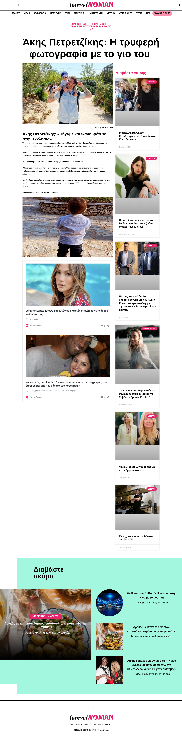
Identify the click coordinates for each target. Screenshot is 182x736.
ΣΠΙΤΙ (67, 13)
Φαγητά (53, 628)
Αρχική (76, 24)
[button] (179, 4)
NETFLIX (111, 13)
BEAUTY (16, 13)
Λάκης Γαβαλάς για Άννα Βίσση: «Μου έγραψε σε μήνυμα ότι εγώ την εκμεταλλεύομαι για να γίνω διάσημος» (151, 664)
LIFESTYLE (55, 13)
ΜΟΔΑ (27, 13)
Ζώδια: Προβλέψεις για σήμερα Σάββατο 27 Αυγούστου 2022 (62, 162)
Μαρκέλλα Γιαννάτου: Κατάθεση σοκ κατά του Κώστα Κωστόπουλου (137, 136)
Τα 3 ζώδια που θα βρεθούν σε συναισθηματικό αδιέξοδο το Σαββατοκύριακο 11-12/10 (137, 394)
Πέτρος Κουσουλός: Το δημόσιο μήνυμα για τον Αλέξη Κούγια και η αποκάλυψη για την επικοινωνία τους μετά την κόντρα (137, 303)
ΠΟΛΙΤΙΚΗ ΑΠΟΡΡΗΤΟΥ (102, 725)
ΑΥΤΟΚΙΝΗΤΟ (125, 13)
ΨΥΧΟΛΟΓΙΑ (40, 13)
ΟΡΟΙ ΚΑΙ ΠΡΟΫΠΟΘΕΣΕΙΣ (80, 725)
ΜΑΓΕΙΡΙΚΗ (79, 13)
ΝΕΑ (148, 13)
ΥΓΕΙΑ (139, 13)
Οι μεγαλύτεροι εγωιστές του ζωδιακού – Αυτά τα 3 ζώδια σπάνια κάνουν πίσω (136, 223)
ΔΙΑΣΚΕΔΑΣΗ (96, 13)
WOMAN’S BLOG (162, 13)
